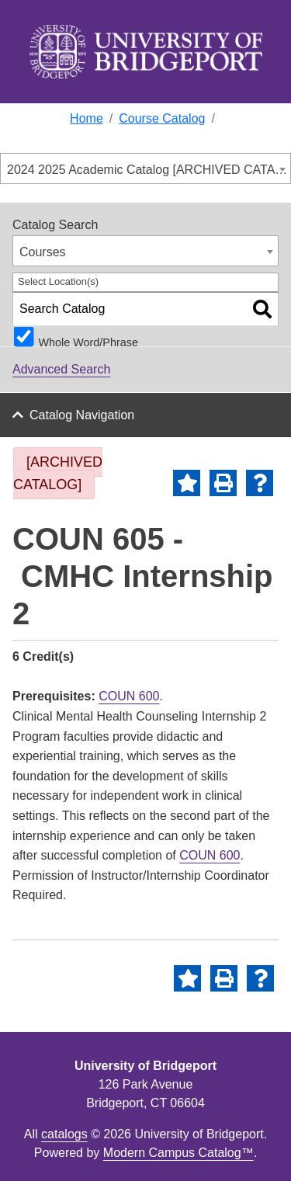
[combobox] (145, 168)
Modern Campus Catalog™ (178, 1152)
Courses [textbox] (42, 252)
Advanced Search (61, 369)
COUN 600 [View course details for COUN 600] (129, 696)
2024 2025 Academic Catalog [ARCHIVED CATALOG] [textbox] (148, 169)
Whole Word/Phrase (88, 341)
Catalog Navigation (81, 415)
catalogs (64, 1134)
